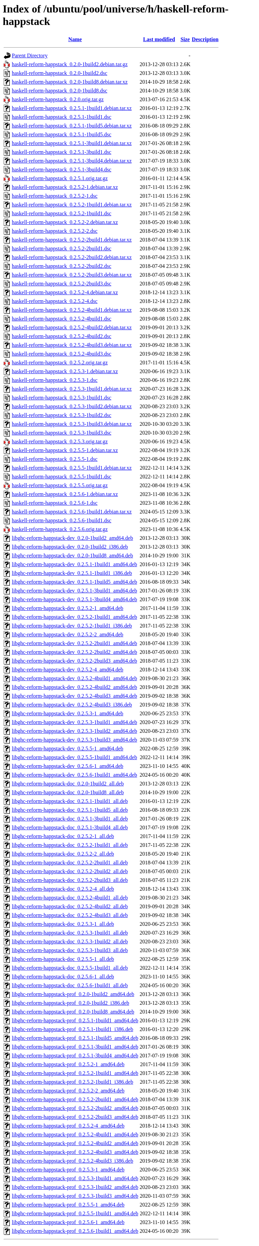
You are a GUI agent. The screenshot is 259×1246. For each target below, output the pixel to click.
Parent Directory (30, 55)
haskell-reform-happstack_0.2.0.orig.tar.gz (58, 99)
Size (185, 39)
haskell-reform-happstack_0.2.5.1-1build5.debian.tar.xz (72, 126)
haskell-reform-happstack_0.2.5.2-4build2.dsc (61, 336)
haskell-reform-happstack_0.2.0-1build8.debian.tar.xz (69, 82)
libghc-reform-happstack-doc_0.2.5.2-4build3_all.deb (70, 915)
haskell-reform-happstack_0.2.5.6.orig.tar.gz (60, 529)
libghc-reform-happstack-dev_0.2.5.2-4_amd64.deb (67, 669)
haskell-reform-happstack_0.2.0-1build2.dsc (59, 73)
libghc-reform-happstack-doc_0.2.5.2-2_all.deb (63, 854)
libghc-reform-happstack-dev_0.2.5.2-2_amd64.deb (67, 634)
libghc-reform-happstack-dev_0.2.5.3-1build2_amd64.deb (74, 731)
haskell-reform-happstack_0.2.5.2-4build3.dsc (61, 354)
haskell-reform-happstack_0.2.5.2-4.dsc (54, 301)
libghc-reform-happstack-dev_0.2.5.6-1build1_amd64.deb (74, 775)
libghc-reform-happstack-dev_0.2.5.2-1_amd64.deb (67, 608)
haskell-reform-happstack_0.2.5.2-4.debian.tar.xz (65, 292)
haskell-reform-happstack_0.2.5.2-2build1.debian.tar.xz (72, 240)
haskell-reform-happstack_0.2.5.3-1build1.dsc (61, 397)
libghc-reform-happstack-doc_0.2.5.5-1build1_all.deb (70, 968)
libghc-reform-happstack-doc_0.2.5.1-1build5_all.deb (70, 810)
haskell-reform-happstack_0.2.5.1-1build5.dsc (61, 134)
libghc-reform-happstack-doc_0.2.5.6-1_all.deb (63, 976)
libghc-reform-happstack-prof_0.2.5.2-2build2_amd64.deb (75, 1108)
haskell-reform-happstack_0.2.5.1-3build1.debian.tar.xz (72, 143)
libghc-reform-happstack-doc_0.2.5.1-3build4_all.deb (70, 827)
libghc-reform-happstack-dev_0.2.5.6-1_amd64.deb (67, 766)
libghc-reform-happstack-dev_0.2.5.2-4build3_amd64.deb (74, 696)
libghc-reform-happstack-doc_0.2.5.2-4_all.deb (63, 889)
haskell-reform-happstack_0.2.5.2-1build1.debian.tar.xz (72, 204)
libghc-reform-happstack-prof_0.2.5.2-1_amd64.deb (68, 1064)
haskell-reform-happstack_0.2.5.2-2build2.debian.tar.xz (72, 257)
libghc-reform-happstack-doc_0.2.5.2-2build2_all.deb (70, 871)
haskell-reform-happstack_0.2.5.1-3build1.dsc (61, 152)
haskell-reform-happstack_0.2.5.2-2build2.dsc (61, 266)
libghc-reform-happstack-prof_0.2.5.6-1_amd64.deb (68, 1222)
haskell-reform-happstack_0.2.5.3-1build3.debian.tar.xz (72, 424)
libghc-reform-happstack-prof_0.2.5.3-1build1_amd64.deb (75, 1178)
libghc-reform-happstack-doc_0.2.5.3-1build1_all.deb (70, 933)
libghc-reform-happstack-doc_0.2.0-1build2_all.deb (68, 783)
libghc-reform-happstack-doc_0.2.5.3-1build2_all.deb (70, 941)
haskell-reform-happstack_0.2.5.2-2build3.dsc (61, 283)
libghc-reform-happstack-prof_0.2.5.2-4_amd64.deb (68, 1126)
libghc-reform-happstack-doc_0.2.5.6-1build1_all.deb (70, 985)
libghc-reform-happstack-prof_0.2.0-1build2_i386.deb (70, 1003)
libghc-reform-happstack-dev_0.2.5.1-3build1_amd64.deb (74, 590)
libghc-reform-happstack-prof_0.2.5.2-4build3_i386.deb (72, 1161)
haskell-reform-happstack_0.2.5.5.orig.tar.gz (60, 485)
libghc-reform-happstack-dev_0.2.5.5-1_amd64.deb (67, 748)
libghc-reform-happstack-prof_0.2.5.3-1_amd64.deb (68, 1169)
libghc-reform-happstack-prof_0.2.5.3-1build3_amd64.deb (75, 1196)
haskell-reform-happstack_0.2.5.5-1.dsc (54, 459)
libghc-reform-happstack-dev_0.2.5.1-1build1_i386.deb (72, 573)
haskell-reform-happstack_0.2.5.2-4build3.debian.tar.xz (72, 345)
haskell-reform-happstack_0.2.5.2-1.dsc (54, 196)
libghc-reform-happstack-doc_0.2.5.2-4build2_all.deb (70, 906)
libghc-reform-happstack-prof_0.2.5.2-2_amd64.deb (68, 1090)
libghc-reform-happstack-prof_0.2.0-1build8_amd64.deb (73, 1012)
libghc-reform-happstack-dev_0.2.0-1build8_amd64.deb (72, 555)
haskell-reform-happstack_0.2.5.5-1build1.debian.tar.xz (72, 468)
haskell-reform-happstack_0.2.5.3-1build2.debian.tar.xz (72, 406)
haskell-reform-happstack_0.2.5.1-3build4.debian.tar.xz (72, 161)
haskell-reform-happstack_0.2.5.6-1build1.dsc (61, 520)
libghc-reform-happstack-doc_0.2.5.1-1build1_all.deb (70, 801)
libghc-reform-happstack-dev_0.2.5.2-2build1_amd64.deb (74, 643)
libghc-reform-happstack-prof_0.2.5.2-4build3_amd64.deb (75, 1152)
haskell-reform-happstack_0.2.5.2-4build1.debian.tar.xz (72, 310)
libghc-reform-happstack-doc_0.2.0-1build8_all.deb (68, 792)
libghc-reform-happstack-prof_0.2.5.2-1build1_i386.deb (72, 1082)
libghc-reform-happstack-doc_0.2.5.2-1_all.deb (63, 836)
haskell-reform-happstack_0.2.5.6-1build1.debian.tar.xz (72, 512)
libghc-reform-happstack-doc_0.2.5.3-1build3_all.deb (70, 950)
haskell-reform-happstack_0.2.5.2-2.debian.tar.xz (65, 222)
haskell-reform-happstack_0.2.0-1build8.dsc (59, 90)
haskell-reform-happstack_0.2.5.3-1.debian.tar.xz (65, 371)
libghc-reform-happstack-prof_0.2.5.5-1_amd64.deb (68, 1205)
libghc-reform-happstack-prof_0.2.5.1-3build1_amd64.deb (75, 1047)
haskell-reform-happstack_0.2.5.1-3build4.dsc (61, 169)
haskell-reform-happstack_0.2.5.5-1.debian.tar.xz (65, 450)
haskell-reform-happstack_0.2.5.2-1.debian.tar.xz (65, 187)
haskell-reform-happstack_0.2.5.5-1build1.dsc (61, 476)
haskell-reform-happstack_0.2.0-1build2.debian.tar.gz (69, 64)
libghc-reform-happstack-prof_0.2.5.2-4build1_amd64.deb (75, 1134)
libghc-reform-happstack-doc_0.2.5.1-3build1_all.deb (70, 819)
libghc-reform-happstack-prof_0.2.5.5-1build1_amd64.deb (75, 1213)
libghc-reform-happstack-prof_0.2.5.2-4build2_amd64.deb (75, 1143)
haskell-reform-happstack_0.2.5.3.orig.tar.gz (60, 441)
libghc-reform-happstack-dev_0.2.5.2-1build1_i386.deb (72, 626)
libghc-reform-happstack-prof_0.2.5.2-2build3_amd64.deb (75, 1117)
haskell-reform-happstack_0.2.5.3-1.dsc (54, 380)
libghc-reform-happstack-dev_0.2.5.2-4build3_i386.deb (72, 705)
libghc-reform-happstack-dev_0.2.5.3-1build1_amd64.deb (74, 722)
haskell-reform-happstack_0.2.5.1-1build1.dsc (61, 117)
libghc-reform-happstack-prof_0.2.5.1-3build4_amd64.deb (75, 1055)
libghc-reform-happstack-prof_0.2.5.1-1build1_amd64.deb (75, 1020)
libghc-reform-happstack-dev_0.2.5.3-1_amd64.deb (67, 713)
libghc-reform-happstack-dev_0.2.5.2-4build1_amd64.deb (74, 678)
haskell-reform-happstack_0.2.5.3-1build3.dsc (61, 433)
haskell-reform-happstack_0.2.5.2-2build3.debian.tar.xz (72, 275)
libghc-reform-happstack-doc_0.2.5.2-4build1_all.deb (70, 898)
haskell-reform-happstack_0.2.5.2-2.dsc (54, 231)
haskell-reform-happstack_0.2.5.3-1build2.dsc (61, 415)
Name (75, 39)
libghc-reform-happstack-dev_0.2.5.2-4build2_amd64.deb (74, 687)
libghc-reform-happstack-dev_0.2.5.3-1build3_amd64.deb (74, 740)
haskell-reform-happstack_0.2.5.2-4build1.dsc (61, 319)
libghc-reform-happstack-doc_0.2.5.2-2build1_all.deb (70, 862)
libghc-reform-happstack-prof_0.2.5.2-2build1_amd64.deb (75, 1099)
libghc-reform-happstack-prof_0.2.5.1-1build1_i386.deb (72, 1029)
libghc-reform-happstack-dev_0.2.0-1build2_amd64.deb (72, 538)
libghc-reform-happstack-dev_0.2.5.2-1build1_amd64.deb (74, 617)
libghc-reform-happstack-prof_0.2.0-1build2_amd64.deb (73, 994)
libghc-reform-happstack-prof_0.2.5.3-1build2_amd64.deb (75, 1187)
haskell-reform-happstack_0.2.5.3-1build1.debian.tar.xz (72, 389)
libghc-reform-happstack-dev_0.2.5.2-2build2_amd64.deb (74, 652)
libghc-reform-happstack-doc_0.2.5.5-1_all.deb (63, 959)
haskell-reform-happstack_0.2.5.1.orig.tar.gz (60, 178)
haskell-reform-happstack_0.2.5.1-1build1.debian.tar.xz (72, 108)
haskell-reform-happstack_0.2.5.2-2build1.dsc (61, 248)
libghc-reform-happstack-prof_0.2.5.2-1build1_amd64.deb (75, 1073)
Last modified (159, 39)
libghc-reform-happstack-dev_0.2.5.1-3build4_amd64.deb (74, 599)
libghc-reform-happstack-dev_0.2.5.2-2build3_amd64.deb (74, 661)
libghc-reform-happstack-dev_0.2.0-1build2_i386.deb (70, 547)
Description (205, 39)
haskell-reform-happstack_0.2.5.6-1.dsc (54, 503)
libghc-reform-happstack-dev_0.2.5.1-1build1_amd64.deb (74, 564)
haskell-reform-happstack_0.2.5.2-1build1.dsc (61, 213)
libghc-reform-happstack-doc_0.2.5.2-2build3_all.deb (70, 880)
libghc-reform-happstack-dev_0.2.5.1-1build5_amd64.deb (74, 582)
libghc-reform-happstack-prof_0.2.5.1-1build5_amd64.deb (75, 1038)
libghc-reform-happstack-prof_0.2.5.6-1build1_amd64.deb (75, 1231)
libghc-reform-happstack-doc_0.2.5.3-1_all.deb (63, 924)
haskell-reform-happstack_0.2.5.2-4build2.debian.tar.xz (72, 327)
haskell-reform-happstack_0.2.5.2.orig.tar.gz (60, 362)
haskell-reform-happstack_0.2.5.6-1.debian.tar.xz (65, 494)
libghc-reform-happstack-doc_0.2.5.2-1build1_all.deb (70, 845)
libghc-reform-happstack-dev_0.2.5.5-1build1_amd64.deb (74, 757)
